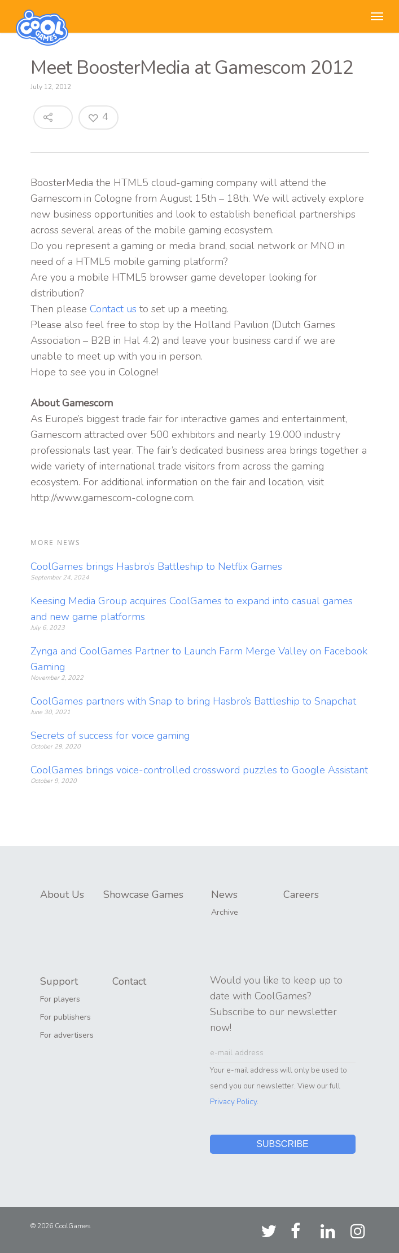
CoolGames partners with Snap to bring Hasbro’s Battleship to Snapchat (193, 701)
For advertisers (67, 1035)
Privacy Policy (233, 1101)
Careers (301, 894)
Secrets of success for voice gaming (110, 735)
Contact (129, 981)
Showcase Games (143, 894)
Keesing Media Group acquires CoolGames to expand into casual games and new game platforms (191, 608)
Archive (224, 912)
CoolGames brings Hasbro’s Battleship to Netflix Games (156, 566)
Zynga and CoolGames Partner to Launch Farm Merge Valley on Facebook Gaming (198, 659)
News (224, 894)
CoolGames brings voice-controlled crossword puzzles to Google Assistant (199, 770)
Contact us (113, 309)
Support (59, 981)
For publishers (65, 1017)
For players (60, 999)
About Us (62, 894)
